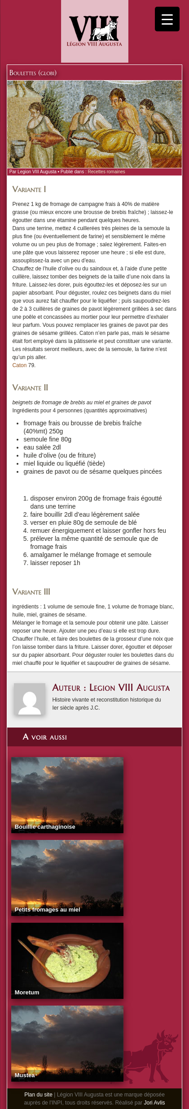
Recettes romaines (106, 171)
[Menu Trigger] (167, 19)
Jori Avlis (154, 1103)
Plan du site (38, 1095)
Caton (20, 365)
